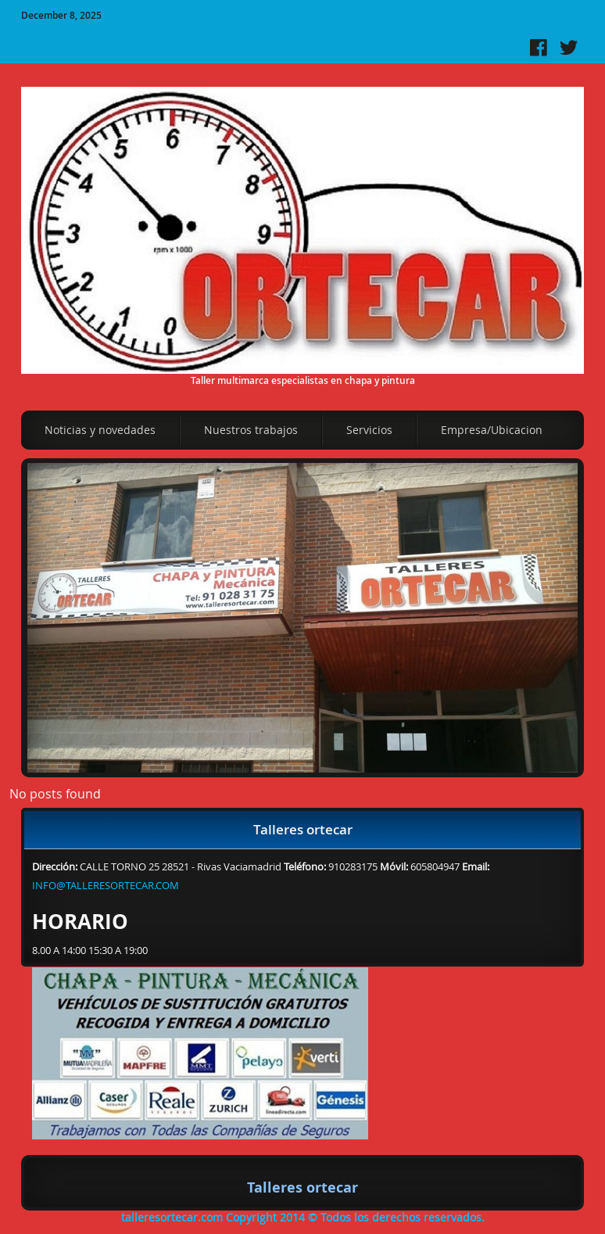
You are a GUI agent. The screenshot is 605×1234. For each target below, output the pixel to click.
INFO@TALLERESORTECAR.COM (105, 885)
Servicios (369, 429)
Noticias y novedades (100, 429)
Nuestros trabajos (251, 429)
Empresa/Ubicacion (491, 429)
